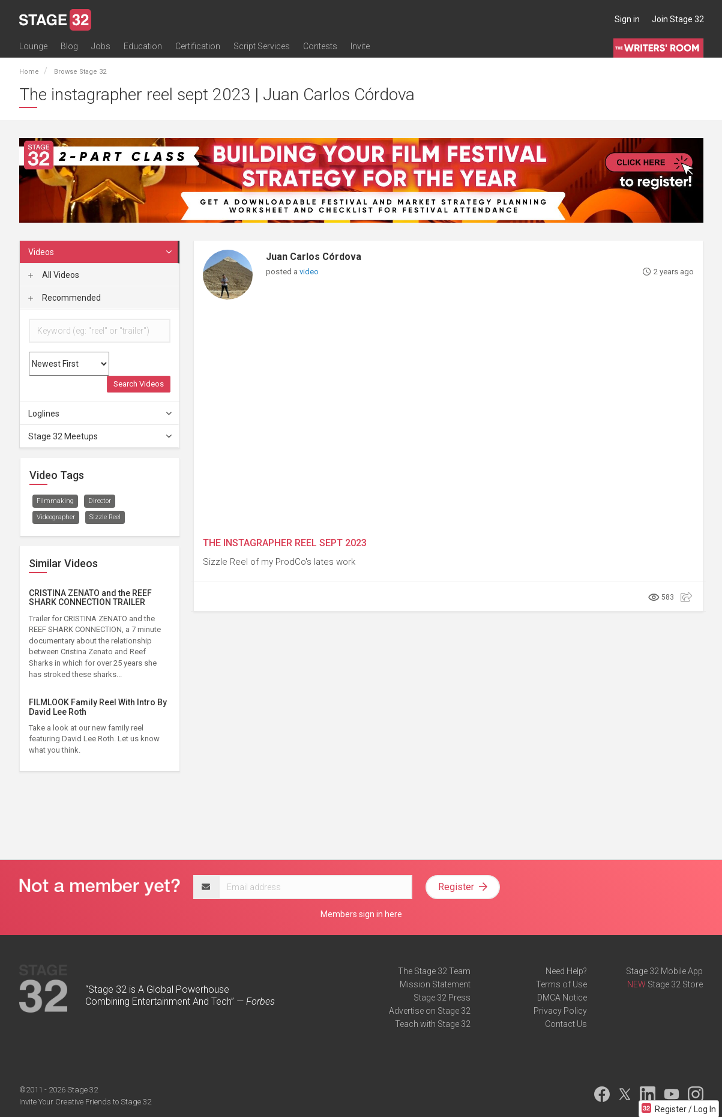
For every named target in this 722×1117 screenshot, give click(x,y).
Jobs (100, 46)
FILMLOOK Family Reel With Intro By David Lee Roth (98, 706)
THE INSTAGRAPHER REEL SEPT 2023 (285, 543)
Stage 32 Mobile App (664, 971)
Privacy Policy (560, 1011)
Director (99, 501)
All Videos (53, 275)
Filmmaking (55, 501)
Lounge (33, 46)
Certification (197, 46)
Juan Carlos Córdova (313, 256)
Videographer (56, 517)
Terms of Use (561, 984)
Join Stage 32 (678, 19)
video (309, 271)
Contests (320, 46)
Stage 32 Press (442, 997)
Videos (100, 252)
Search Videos (138, 383)
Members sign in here (361, 914)
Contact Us (566, 1024)
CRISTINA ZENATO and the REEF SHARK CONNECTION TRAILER (90, 597)
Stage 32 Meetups (100, 436)
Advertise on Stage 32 (430, 1011)
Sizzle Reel (105, 517)
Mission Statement (435, 984)
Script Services (261, 46)
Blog (69, 46)
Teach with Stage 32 (433, 1024)
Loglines (100, 413)
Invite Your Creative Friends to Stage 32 (85, 1101)
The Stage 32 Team (434, 971)
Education (143, 46)
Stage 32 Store (675, 984)
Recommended (64, 298)
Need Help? (566, 971)
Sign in (627, 19)
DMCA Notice (562, 997)
